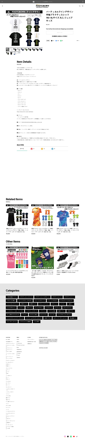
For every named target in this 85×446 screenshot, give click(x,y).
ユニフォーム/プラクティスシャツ (33, 319)
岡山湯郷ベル (73, 319)
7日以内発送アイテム (12, 298)
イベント (25, 315)
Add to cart (59, 32)
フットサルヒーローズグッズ (64, 315)
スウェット (54, 305)
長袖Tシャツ (33, 305)
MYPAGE (19, 354)
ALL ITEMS (8, 340)
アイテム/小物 (52, 312)
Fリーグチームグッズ (11, 322)
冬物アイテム (71, 312)
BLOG (18, 348)
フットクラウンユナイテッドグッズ (15, 319)
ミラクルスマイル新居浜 (25, 322)
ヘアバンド (42, 312)
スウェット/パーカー (43, 305)
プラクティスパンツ (69, 298)
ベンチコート (49, 308)
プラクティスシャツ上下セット (42, 298)
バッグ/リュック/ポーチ (31, 312)
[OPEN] (79, 6)
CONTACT (18, 358)
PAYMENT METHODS (21, 346)
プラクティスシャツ (57, 298)
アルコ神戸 (36, 322)
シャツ (21, 308)
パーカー (63, 305)
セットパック (43, 315)
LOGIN (19, 356)
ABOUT (18, 342)
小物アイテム (47, 319)
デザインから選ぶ (11, 301)
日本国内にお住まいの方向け (59, 36)
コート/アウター (38, 308)
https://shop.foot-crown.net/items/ (25, 113)
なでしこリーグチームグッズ (60, 319)
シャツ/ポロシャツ (11, 308)
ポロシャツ (29, 308)
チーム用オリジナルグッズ (13, 315)
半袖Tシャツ (24, 305)
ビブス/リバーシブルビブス (66, 301)
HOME (18, 340)
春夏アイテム (61, 312)
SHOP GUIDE (20, 344)
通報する (78, 40)
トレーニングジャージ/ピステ (25, 301)
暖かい (70, 305)
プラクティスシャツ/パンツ (26, 298)
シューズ (52, 315)
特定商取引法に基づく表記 (31, 342)
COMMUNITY (19, 350)
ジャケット (57, 308)
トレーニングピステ (52, 301)
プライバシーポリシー (30, 340)
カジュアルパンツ (67, 308)
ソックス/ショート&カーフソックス (15, 312)
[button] (79, 263)
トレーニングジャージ (40, 301)
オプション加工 (33, 315)
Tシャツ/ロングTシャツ (12, 305)
